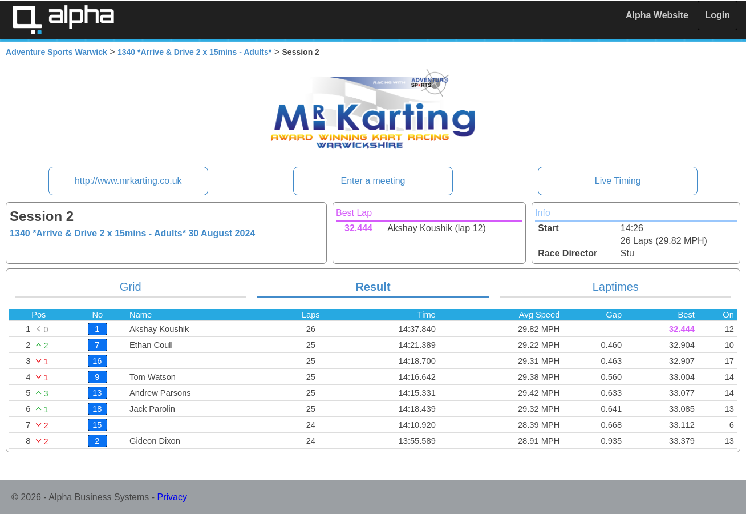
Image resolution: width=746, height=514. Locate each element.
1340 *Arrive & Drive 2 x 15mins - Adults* (194, 52)
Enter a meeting (373, 181)
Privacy (172, 497)
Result (372, 286)
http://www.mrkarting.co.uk (128, 181)
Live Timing (618, 181)
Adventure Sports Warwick (56, 52)
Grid (130, 286)
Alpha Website (657, 15)
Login (717, 15)
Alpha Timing (63, 20)
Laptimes (616, 286)
